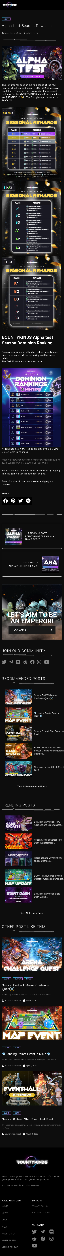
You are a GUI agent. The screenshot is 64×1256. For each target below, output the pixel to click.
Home (5, 1206)
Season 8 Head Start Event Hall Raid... (28, 1119)
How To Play (9, 1233)
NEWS (6, 19)
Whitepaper (9, 1240)
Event (5, 1220)
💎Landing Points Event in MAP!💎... (27, 1054)
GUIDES (18, 979)
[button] (60, 5)
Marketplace (10, 1247)
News (5, 1213)
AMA (4, 1227)
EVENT (6, 979)
